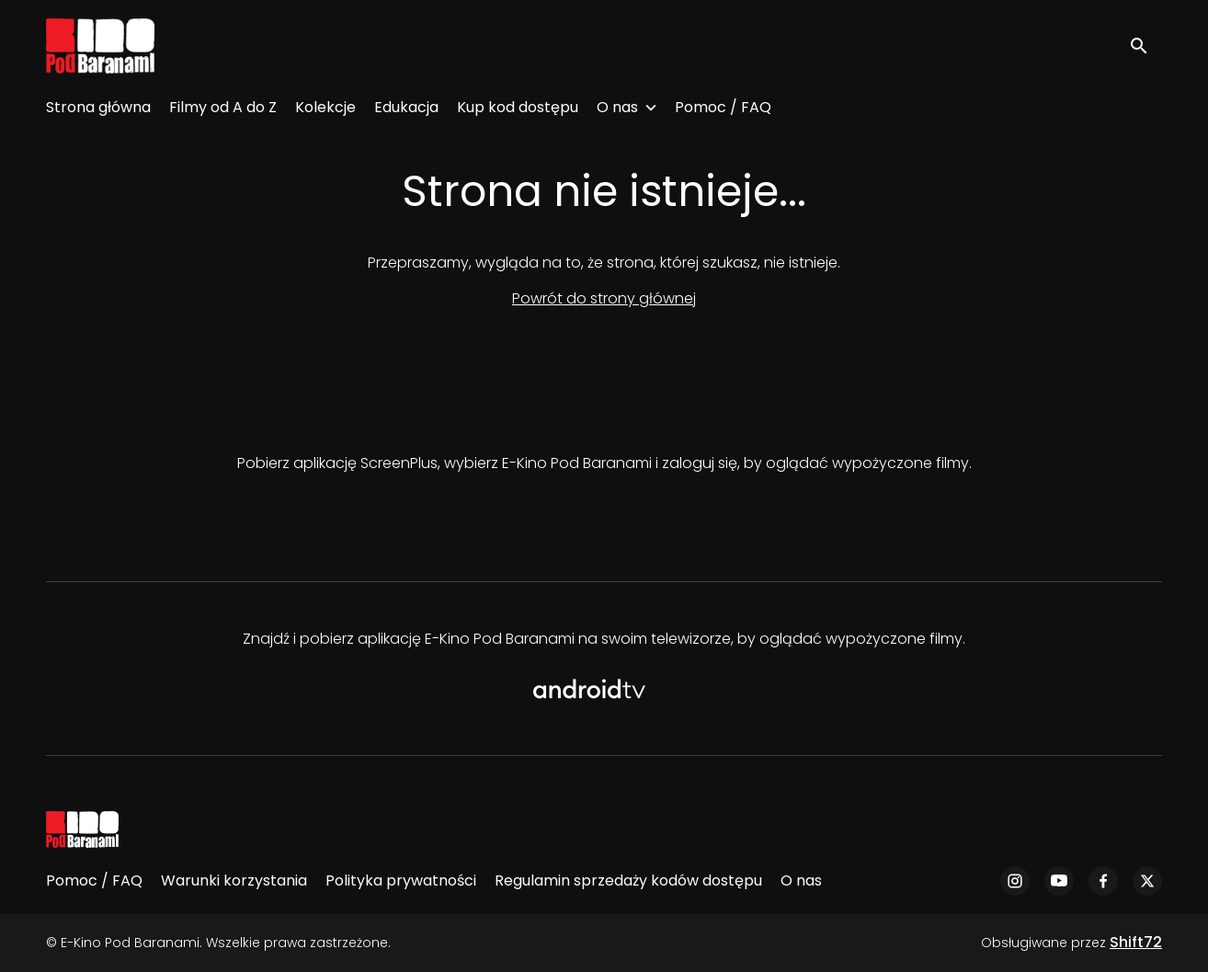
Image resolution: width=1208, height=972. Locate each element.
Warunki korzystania (234, 880)
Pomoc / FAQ (723, 107)
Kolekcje (325, 107)
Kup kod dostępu (517, 107)
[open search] (1145, 45)
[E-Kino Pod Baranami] (82, 829)
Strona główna (98, 107)
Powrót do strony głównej (604, 298)
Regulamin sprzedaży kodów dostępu (628, 880)
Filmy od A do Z (223, 107)
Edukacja (406, 107)
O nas (617, 107)
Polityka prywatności (400, 880)
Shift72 (1136, 942)
